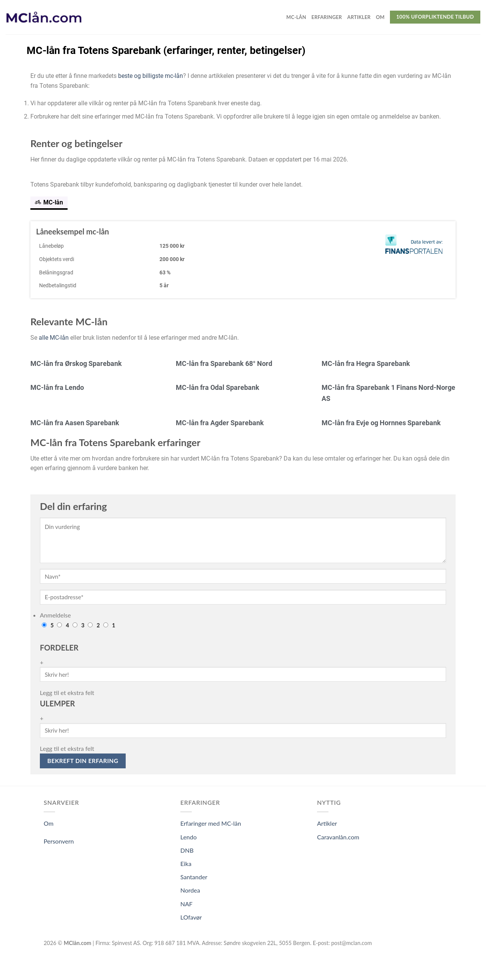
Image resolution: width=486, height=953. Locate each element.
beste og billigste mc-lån (150, 75)
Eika (185, 863)
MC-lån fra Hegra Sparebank (366, 363)
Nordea (190, 890)
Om (380, 17)
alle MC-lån (54, 337)
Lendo (188, 837)
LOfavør (191, 917)
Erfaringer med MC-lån (210, 823)
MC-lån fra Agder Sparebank (220, 423)
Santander (193, 876)
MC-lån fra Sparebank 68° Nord (224, 363)
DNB (187, 850)
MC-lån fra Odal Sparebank (217, 387)
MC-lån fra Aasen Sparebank (74, 423)
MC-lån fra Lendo (57, 387)
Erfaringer (326, 17)
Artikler (359, 17)
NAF (186, 903)
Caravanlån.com (338, 837)
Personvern (59, 841)
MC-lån (296, 17)
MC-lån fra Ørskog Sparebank (76, 363)
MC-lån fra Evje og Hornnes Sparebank (381, 423)
